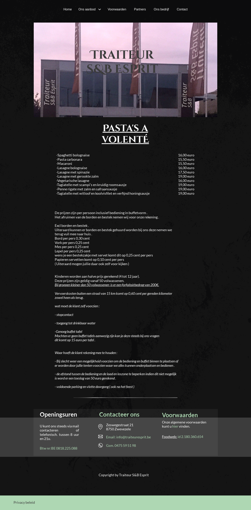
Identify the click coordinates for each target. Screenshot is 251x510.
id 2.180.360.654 (190, 436)
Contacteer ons (119, 414)
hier (175, 426)
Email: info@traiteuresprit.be (128, 437)
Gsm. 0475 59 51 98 (121, 445)
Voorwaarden (180, 414)
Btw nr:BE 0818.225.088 (58, 448)
